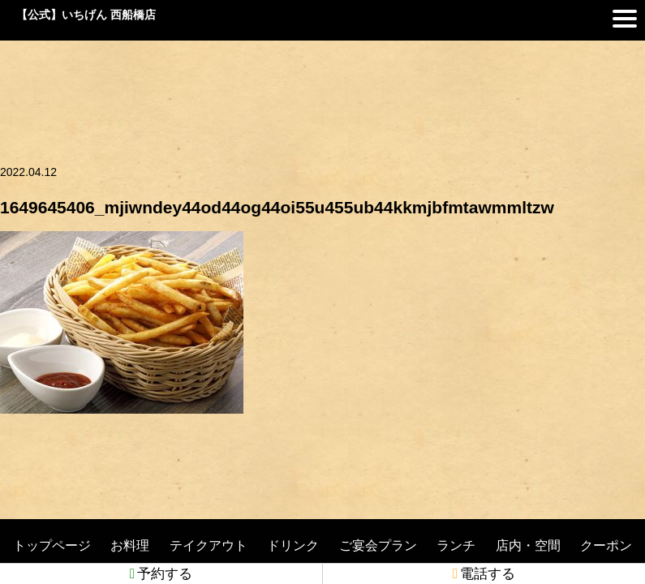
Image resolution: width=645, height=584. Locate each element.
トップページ (52, 545)
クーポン (606, 545)
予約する (161, 574)
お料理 (129, 545)
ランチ (455, 545)
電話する (484, 574)
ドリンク (293, 545)
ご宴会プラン (378, 545)
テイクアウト (208, 545)
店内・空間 (528, 545)
